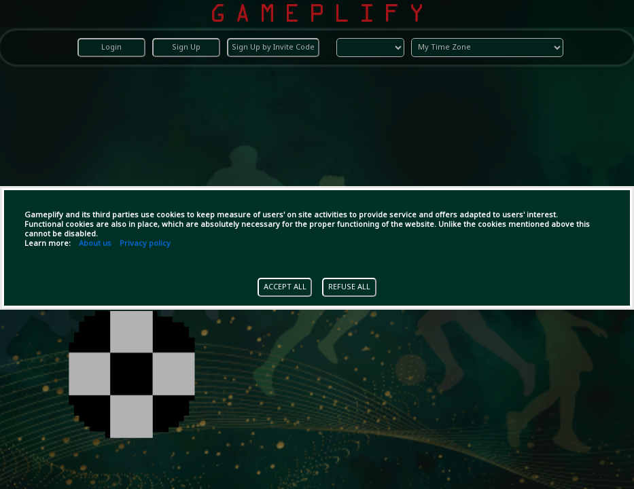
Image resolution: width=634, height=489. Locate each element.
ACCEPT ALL (285, 287)
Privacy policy (145, 244)
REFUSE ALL (349, 287)
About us (95, 244)
